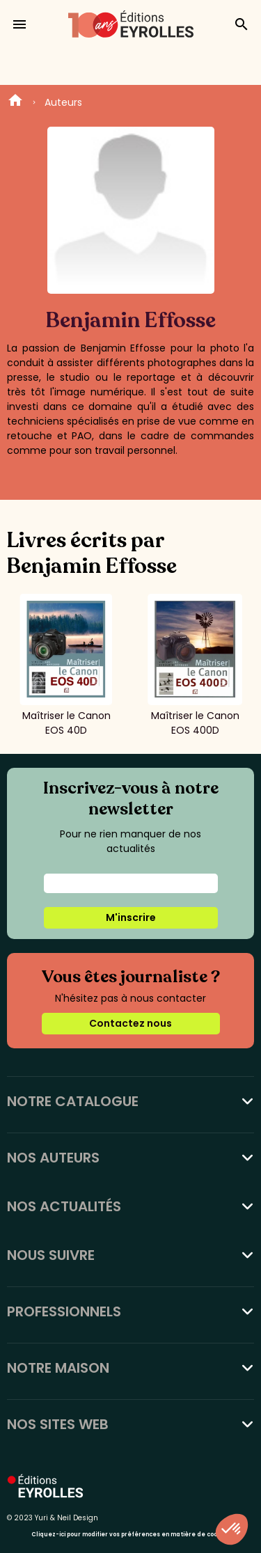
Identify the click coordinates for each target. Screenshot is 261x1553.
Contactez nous (130, 1023)
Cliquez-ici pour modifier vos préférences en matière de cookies (130, 1534)
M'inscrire (131, 917)
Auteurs (63, 102)
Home (15, 102)
